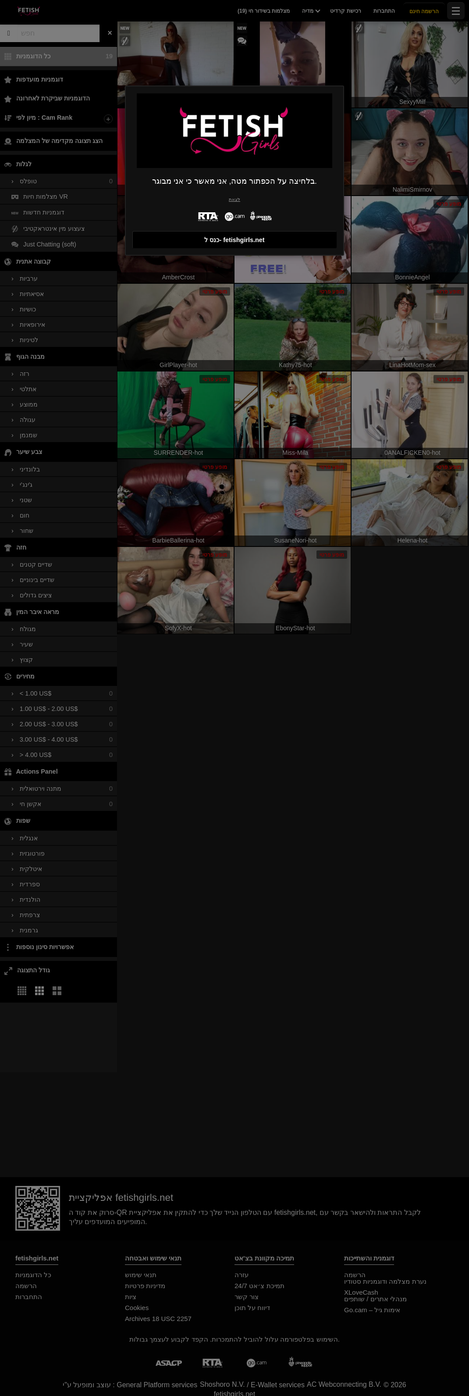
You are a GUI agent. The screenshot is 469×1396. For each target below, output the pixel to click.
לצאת (234, 199)
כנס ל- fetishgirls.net (234, 239)
